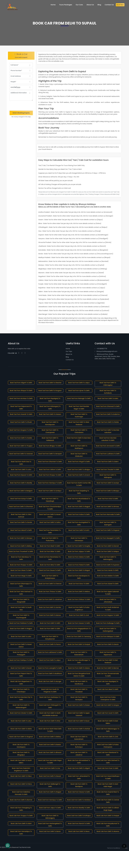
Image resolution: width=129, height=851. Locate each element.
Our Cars (79, 5)
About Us (69, 354)
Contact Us (70, 360)
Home (68, 349)
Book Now (120, 5)
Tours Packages (65, 5)
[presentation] (21, 106)
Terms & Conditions (113, 848)
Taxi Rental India (25, 847)
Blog (67, 357)
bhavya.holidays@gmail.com (106, 351)
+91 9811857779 (101, 349)
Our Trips (69, 351)
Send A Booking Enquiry (21, 113)
